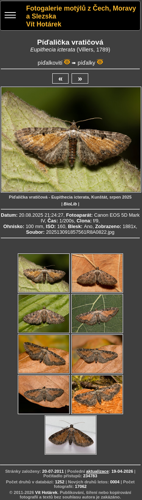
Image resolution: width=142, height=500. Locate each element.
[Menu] (10, 16)
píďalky (86, 63)
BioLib (70, 204)
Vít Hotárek (46, 492)
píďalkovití (49, 63)
